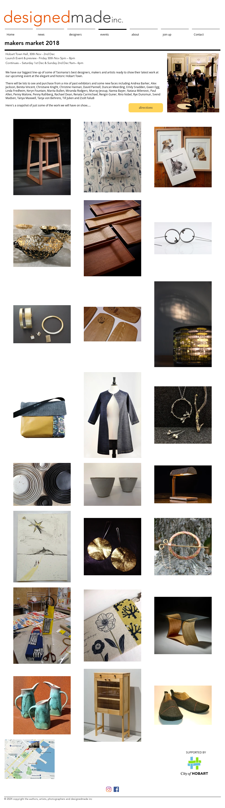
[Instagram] (108, 789)
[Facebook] (116, 789)
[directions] (146, 107)
